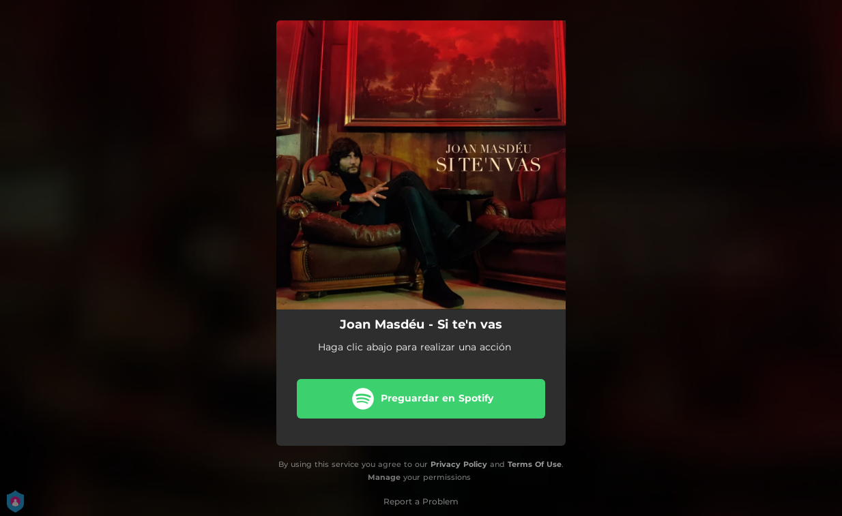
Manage (384, 477)
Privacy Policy (459, 464)
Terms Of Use (535, 464)
